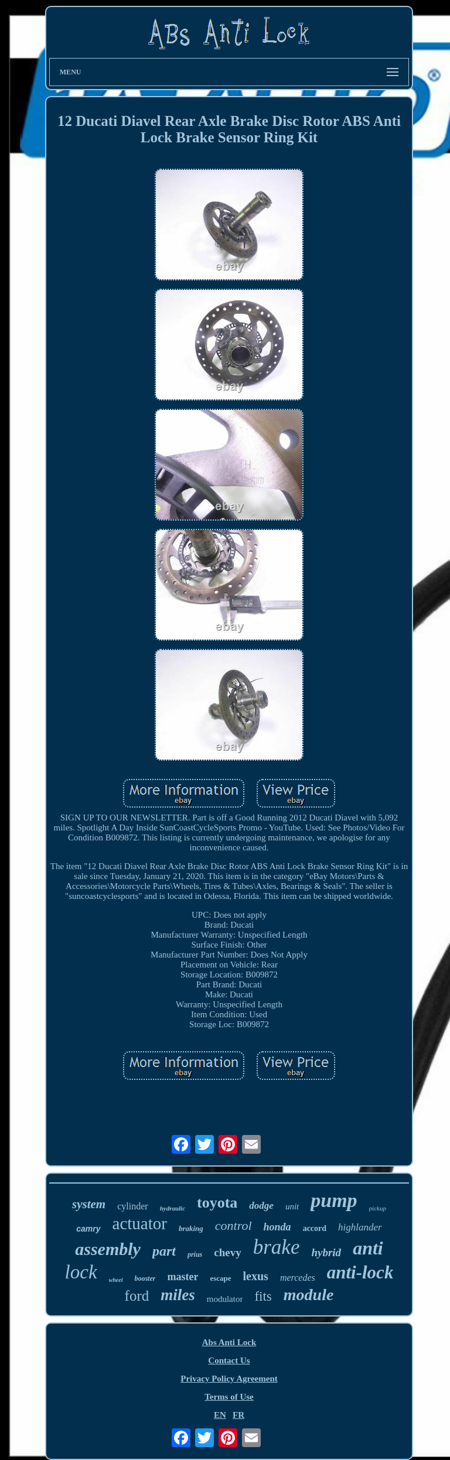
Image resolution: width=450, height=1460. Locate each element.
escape (220, 1278)
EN (220, 1415)
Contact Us (229, 1360)
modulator (225, 1299)
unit (292, 1206)
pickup (377, 1208)
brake (276, 1247)
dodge (261, 1205)
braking (191, 1228)
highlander (360, 1227)
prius (195, 1254)
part (164, 1251)
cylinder (132, 1206)
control (233, 1225)
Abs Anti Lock (229, 1342)
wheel (116, 1280)
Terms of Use (229, 1396)
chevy (227, 1252)
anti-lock (360, 1272)
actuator (139, 1223)
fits (262, 1296)
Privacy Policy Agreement (229, 1378)
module (309, 1294)
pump (334, 1200)
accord (314, 1228)
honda (277, 1227)
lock (81, 1272)
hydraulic (172, 1208)
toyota (217, 1202)
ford (137, 1296)
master (182, 1277)
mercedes (297, 1278)
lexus (255, 1276)
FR (238, 1415)
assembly (108, 1249)
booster (144, 1278)
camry (88, 1228)
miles (178, 1295)
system (88, 1204)
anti (368, 1248)
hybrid (326, 1252)
